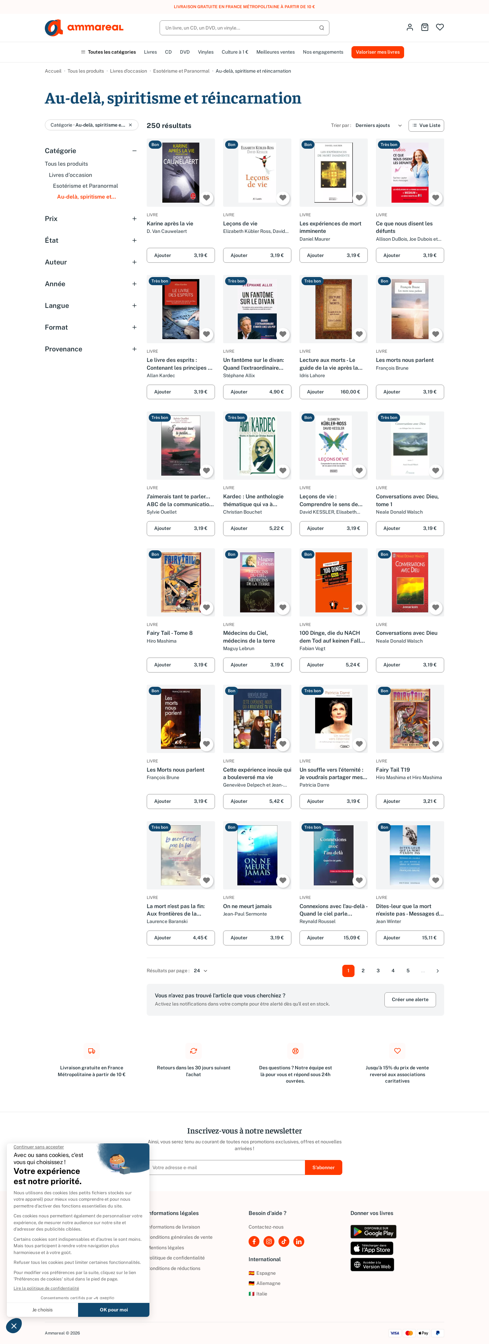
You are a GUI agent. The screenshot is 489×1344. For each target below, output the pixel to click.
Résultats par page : (168, 970)
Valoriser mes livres (378, 52)
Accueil (53, 71)
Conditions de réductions (173, 1268)
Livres (150, 52)
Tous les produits (86, 71)
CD (168, 52)
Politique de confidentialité (176, 1257)
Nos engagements (323, 52)
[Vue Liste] (426, 125)
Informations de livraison (173, 1227)
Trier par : (341, 125)
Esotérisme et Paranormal (181, 71)
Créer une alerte (410, 999)
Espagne (262, 1273)
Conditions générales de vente (180, 1237)
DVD (185, 52)
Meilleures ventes (275, 52)
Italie (258, 1293)
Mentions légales (165, 1247)
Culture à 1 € (235, 52)
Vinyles (206, 52)
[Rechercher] (244, 27)
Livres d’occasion (128, 71)
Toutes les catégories (108, 52)
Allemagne (264, 1283)
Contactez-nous (266, 1227)
